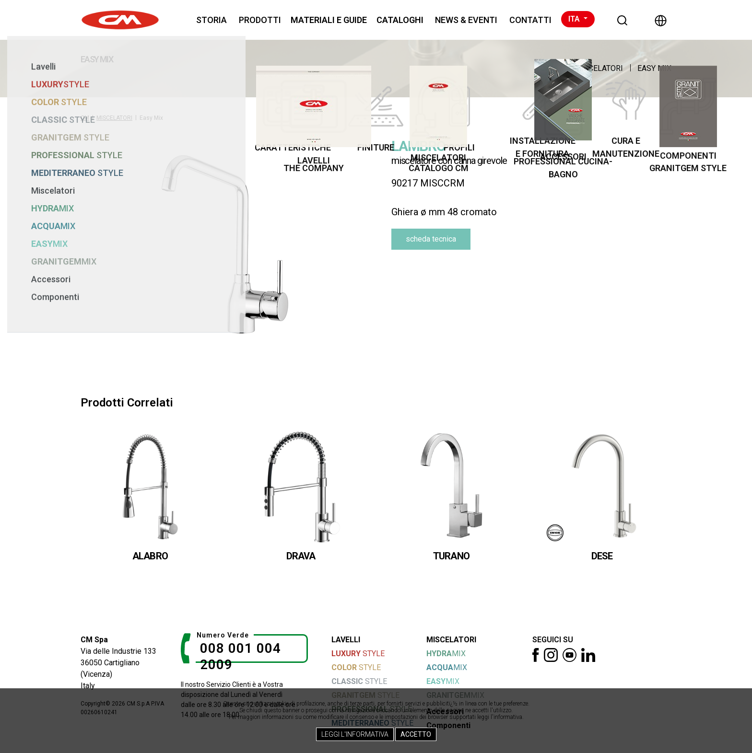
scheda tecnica (431, 238)
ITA (575, 18)
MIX (446, 653)
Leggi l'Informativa (354, 734)
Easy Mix (654, 68)
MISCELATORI (599, 68)
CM (85, 118)
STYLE (358, 653)
